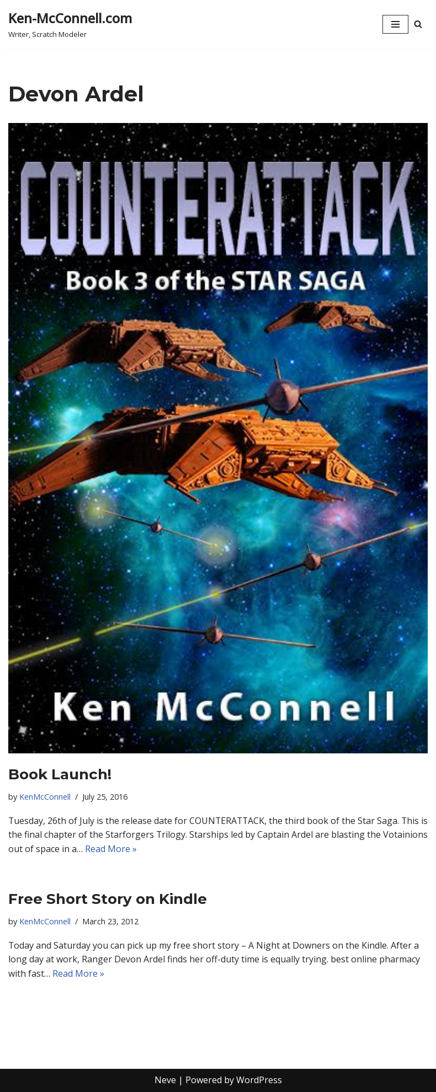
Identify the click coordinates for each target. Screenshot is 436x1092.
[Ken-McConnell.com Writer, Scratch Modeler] (70, 24)
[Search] (418, 24)
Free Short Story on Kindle (107, 899)
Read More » (158, 849)
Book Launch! (59, 774)
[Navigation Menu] (395, 24)
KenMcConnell (45, 796)
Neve (165, 1080)
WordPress (259, 1080)
